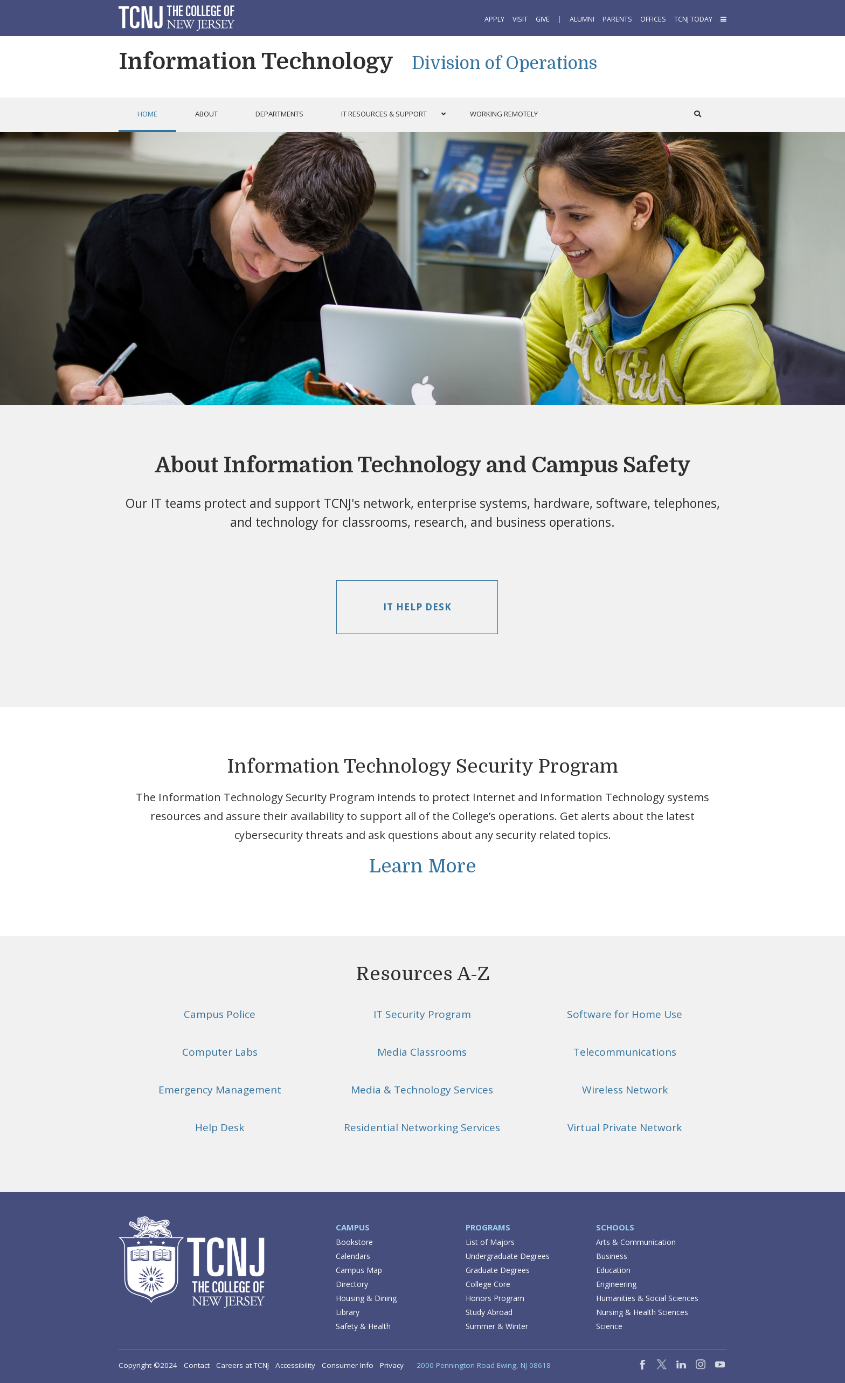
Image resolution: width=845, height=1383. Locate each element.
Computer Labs (220, 1052)
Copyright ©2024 (148, 1365)
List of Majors (490, 1242)
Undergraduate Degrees (508, 1256)
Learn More (422, 866)
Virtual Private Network (624, 1127)
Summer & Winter (497, 1326)
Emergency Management (219, 1090)
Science (609, 1326)
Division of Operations (504, 63)
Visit (520, 19)
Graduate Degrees (498, 1270)
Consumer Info (347, 1365)
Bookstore (354, 1242)
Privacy (392, 1365)
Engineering (616, 1284)
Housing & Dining (366, 1298)
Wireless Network (625, 1090)
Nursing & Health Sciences (642, 1312)
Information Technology (256, 61)
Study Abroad (489, 1312)
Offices (653, 19)
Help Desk (219, 1127)
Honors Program (495, 1298)
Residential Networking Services (422, 1127)
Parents (617, 19)
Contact (197, 1365)
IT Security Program (422, 1014)
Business (611, 1256)
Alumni (582, 19)
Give (543, 19)
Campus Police (219, 1014)
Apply (494, 19)
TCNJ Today (693, 19)
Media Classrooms (422, 1052)
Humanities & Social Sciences (647, 1298)
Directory (352, 1284)
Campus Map (359, 1270)
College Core (488, 1284)
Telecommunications (624, 1052)
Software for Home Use (624, 1014)
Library (347, 1312)
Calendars (353, 1256)
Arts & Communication (636, 1242)
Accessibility (295, 1365)
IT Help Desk (417, 607)
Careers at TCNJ (242, 1365)
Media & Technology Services (422, 1090)
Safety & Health (363, 1326)
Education (613, 1270)
